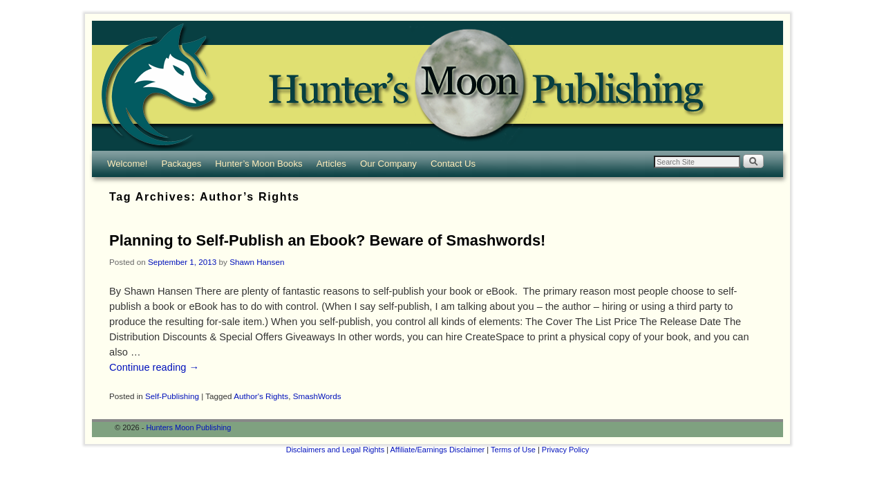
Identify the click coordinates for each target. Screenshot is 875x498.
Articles (331, 163)
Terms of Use (513, 449)
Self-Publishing (172, 395)
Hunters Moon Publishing (188, 427)
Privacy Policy (565, 449)
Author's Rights (261, 395)
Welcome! (127, 163)
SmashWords (317, 395)
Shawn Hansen (256, 261)
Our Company (388, 163)
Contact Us (453, 163)
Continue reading (154, 367)
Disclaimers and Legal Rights (335, 449)
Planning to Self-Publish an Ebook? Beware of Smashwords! (327, 240)
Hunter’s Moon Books (258, 163)
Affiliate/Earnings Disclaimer (438, 449)
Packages (181, 163)
